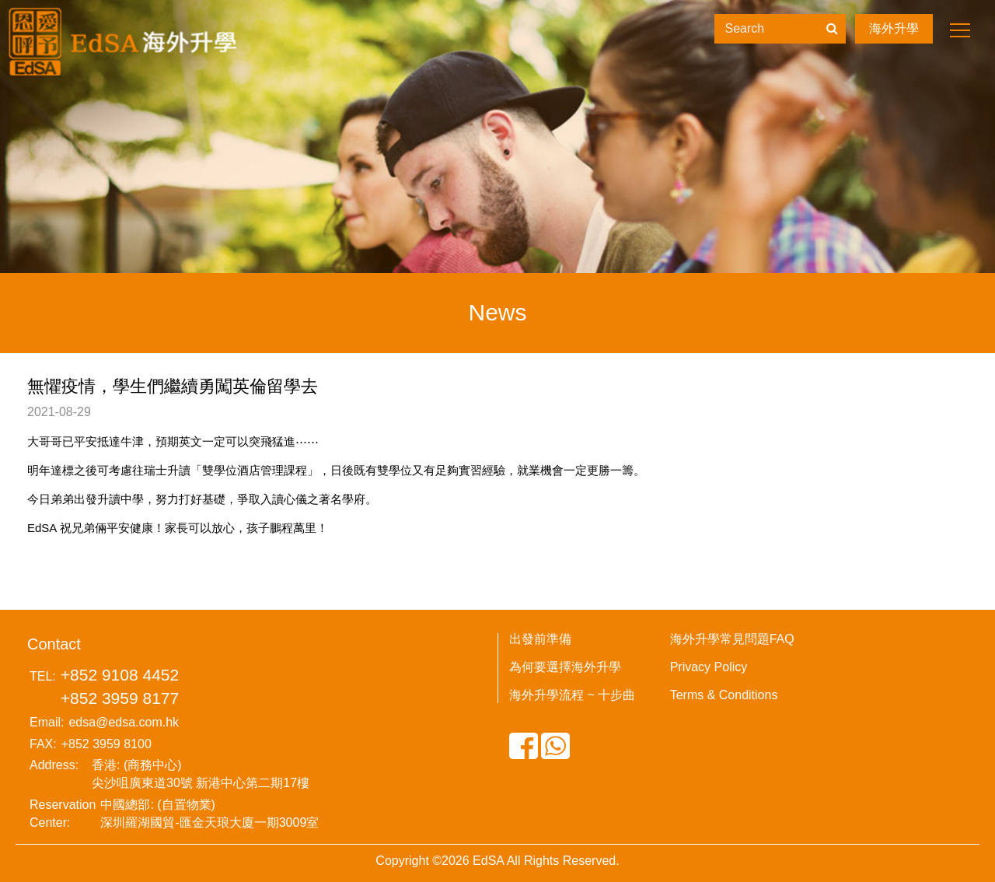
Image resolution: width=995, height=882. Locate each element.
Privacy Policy (709, 667)
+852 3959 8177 (120, 698)
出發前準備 (540, 639)
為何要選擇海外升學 (565, 667)
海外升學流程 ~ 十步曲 (572, 695)
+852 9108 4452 (120, 675)
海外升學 (894, 28)
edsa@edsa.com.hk (123, 722)
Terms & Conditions (724, 695)
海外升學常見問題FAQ (732, 639)
